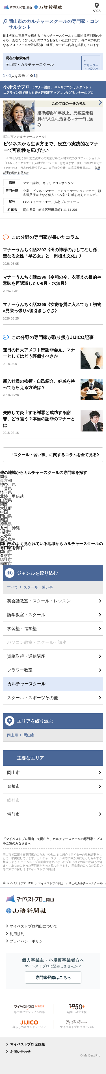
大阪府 (6, 508)
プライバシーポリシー (28, 941)
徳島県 (6, 524)
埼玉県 (6, 492)
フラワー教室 (20, 670)
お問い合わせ (20, 1052)
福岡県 (6, 532)
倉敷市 (13, 786)
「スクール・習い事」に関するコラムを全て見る (53, 454)
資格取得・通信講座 (26, 656)
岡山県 (6, 516)
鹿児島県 (8, 539)
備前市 (13, 813)
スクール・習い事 (38, 587)
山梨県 (6, 500)
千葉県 (6, 488)
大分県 (6, 535)
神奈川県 (8, 484)
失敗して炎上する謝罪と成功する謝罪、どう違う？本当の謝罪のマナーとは (39, 419)
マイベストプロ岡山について (33, 926)
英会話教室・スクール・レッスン (39, 600)
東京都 (6, 480)
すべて (12, 587)
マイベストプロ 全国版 (27, 1044)
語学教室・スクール (26, 614)
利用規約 (17, 934)
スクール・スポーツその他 (32, 697)
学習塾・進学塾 (22, 628)
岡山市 (6, 551)
